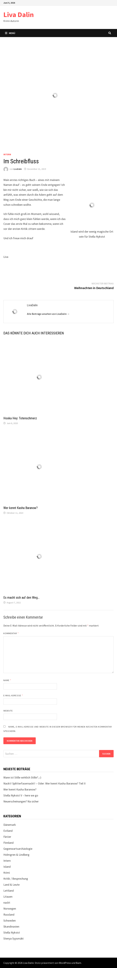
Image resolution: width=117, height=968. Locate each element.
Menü (10, 33)
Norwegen (9, 908)
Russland (8, 914)
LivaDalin (18, 169)
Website (8, 710)
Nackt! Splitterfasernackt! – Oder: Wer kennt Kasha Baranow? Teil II (44, 783)
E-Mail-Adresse (13, 695)
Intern (7, 154)
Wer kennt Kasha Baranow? (20, 508)
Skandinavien (11, 926)
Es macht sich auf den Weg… (21, 597)
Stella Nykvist (11, 932)
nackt (6, 902)
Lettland (8, 890)
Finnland (8, 843)
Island (7, 866)
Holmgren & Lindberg (16, 854)
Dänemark (9, 825)
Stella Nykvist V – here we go (20, 795)
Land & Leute (11, 884)
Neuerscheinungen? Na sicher (21, 801)
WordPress (65, 962)
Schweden (9, 920)
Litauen (7, 896)
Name (7, 680)
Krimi (6, 872)
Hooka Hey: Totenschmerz (20, 418)
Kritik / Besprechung (15, 878)
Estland (8, 831)
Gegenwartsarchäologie (17, 848)
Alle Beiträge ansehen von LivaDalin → (48, 313)
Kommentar (11, 633)
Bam (78, 962)
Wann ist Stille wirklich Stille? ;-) (22, 777)
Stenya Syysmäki (13, 938)
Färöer (7, 837)
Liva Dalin (18, 14)
